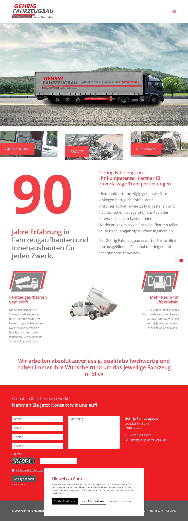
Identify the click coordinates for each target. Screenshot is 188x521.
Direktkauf (154, 148)
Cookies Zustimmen (64, 501)
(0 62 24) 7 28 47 (141, 435)
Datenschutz (125, 501)
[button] (174, 11)
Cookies (171, 511)
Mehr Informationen (93, 501)
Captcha (17, 454)
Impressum (156, 511)
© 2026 (29, 511)
